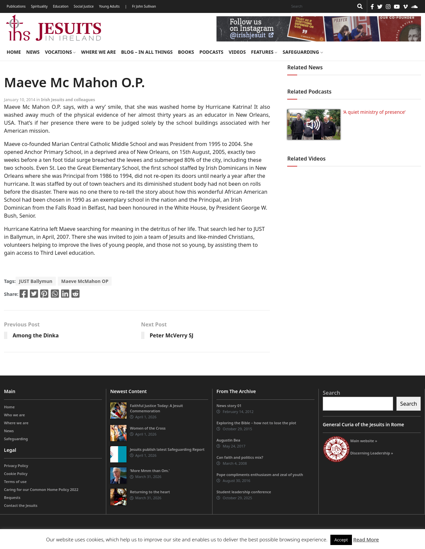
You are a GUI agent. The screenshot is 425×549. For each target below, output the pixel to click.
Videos (237, 52)
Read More (366, 539)
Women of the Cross (148, 428)
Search (331, 392)
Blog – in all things (147, 52)
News (33, 52)
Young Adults (109, 6)
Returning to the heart (150, 491)
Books (186, 52)
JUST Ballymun (35, 281)
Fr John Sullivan (144, 6)
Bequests (12, 497)
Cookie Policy (16, 473)
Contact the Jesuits (21, 505)
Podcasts (211, 52)
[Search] (320, 6)
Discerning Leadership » (371, 452)
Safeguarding (303, 52)
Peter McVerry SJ (172, 335)
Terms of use (15, 481)
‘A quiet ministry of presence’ (374, 112)
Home (14, 52)
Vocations (60, 52)
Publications (16, 6)
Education (60, 6)
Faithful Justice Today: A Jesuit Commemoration (156, 408)
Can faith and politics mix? (239, 457)
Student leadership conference (243, 491)
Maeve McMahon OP (84, 281)
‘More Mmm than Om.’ (150, 470)
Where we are (98, 52)
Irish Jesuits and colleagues (68, 100)
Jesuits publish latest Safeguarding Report (167, 449)
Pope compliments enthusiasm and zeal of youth (259, 474)
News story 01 (228, 405)
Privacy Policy (16, 465)
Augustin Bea (228, 440)
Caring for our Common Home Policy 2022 (41, 489)
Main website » (363, 440)
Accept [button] (341, 540)
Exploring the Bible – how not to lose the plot (256, 422)
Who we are (14, 414)
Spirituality (39, 6)
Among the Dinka (36, 335)
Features (264, 52)
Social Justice (84, 6)
